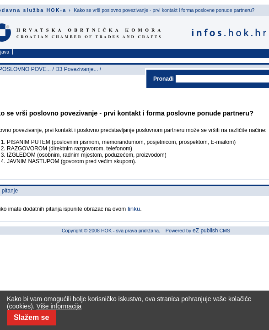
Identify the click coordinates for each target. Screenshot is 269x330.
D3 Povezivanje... (76, 69)
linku (133, 208)
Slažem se (31, 317)
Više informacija (59, 306)
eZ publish (205, 230)
